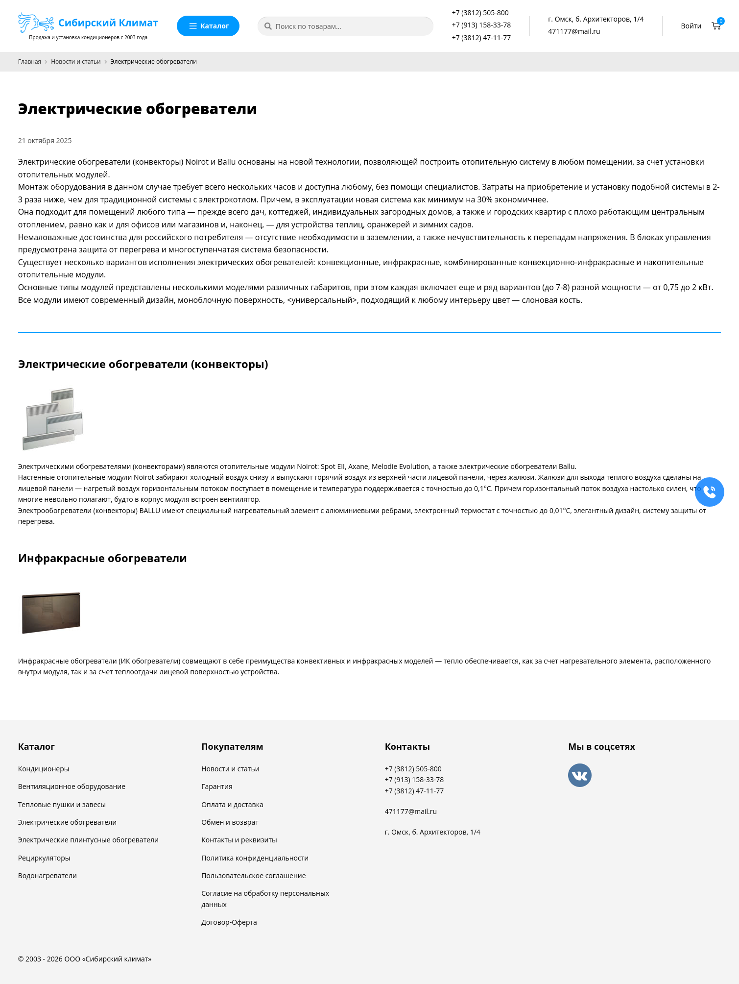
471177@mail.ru (574, 31)
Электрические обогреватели (67, 822)
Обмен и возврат (230, 822)
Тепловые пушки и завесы (62, 804)
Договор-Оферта (229, 922)
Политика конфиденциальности (255, 857)
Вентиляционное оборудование (71, 786)
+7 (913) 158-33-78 (481, 24)
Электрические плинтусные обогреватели (88, 839)
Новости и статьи (75, 61)
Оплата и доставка (232, 804)
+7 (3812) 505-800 (480, 12)
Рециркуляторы (44, 857)
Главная (30, 61)
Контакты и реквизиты (239, 839)
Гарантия (217, 786)
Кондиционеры (44, 768)
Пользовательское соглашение (253, 875)
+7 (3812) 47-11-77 (481, 37)
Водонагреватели (47, 875)
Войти (691, 25)
